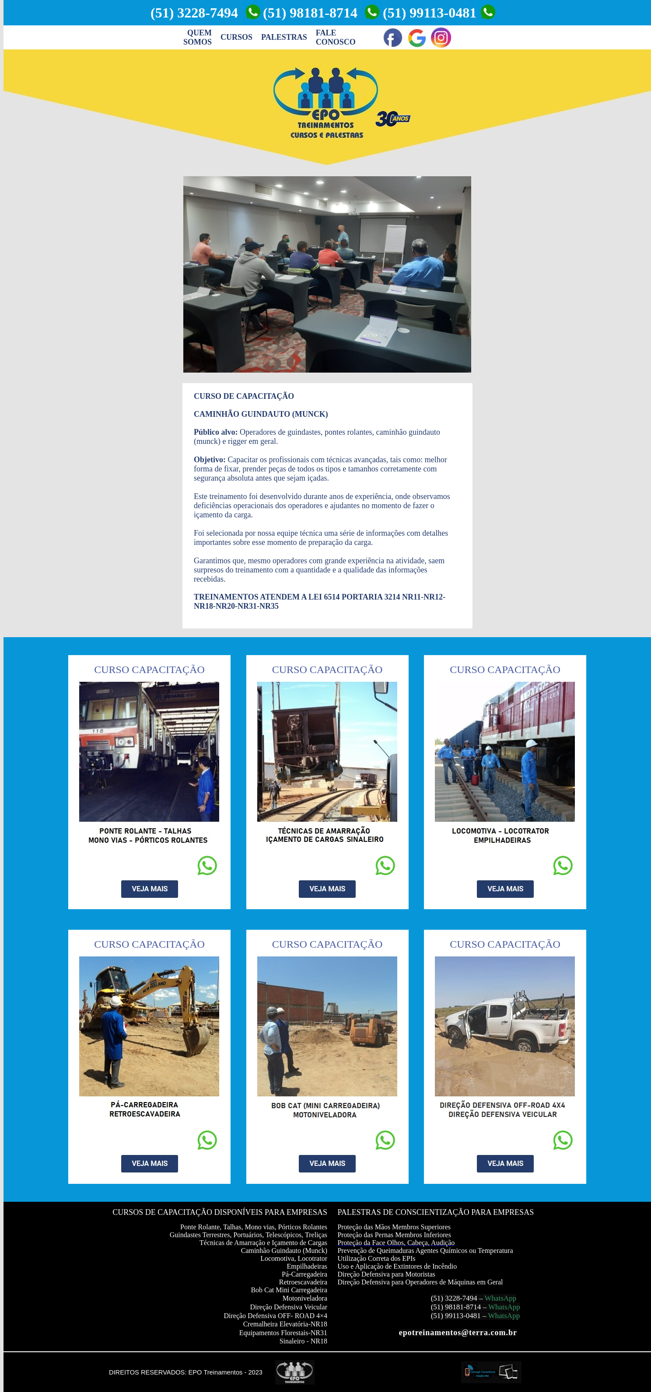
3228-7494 (461, 1298)
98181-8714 (463, 1307)
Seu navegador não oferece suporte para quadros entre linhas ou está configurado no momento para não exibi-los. (327, 274)
